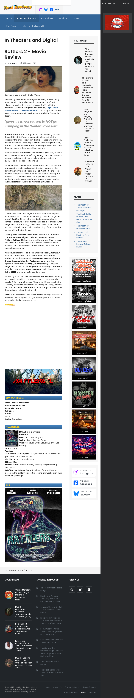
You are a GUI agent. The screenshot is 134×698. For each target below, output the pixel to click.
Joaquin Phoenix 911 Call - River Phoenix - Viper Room (51, 610)
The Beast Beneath (29, 110)
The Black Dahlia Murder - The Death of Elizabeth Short (84, 218)
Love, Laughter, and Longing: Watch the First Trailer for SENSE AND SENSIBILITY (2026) (89, 120)
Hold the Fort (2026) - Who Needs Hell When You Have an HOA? (22, 629)
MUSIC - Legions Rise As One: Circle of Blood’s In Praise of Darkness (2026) (23, 663)
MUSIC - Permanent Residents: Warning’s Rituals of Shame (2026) (23, 612)
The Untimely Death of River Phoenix (82, 235)
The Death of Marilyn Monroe (83, 227)
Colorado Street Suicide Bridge (51, 589)
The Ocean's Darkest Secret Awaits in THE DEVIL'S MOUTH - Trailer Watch (89, 60)
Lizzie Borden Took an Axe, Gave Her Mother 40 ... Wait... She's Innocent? (51, 621)
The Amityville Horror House (49, 663)
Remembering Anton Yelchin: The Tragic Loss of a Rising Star (51, 632)
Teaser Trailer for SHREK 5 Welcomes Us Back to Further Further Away (89, 146)
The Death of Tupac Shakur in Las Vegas (83, 208)
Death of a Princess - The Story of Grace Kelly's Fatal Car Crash (50, 599)
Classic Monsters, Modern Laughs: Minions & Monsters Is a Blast (23, 595)
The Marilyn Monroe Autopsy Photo (83, 244)
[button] (26, 18)
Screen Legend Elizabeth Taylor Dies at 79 (51, 641)
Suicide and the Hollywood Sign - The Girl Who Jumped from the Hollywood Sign (51, 652)
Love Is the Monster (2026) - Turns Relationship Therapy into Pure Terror (23, 646)
